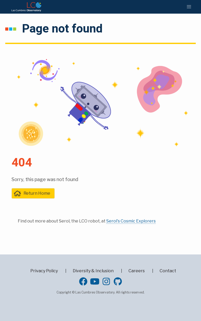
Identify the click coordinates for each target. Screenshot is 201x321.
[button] (189, 7)
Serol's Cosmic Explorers (131, 221)
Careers (137, 270)
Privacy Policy (44, 270)
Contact (168, 270)
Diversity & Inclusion (93, 270)
